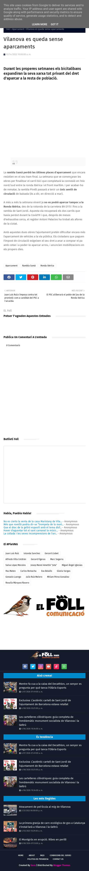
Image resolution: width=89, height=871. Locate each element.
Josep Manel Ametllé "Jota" (44, 565)
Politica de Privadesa (37, 859)
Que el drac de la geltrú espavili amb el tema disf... (32, 527)
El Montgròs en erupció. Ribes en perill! (42, 839)
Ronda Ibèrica (47, 265)
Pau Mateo (11, 571)
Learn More (39, 24)
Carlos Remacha (28, 571)
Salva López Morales (16, 565)
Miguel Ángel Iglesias (72, 565)
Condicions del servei (60, 855)
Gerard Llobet (51, 553)
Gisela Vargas (63, 571)
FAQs (42, 855)
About (32, 855)
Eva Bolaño (46, 571)
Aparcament (18, 29)
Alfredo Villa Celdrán (16, 559)
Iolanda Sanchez (32, 553)
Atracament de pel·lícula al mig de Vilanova (45, 806)
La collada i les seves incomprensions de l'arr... (30, 533)
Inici (8, 29)
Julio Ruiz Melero (34, 577)
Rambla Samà (29, 265)
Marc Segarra (56, 559)
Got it (54, 24)
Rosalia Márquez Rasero (17, 582)
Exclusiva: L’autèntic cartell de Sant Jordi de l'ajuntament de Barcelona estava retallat (45, 702)
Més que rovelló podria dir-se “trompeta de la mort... (33, 524)
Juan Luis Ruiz (12, 553)
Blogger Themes (61, 865)
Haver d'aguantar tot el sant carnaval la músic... (31, 530)
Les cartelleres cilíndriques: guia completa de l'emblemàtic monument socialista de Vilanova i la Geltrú (49, 721)
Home (20, 855)
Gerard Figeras (38, 559)
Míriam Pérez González (58, 577)
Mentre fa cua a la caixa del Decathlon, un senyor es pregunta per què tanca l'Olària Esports (50, 686)
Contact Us (58, 859)
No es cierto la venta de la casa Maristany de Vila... (33, 521)
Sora (33, 865)
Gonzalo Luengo (13, 577)
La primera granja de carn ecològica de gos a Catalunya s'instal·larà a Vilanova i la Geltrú (52, 825)
